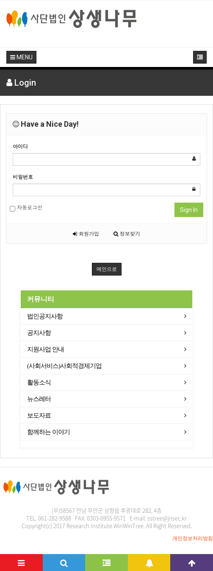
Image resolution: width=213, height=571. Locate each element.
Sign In (189, 209)
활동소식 (39, 382)
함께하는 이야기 (48, 432)
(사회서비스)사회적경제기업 (64, 365)
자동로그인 (26, 207)
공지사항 (39, 332)
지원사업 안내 (45, 349)
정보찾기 (126, 233)
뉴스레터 (39, 399)
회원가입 (86, 233)
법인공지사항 (45, 316)
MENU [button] (21, 57)
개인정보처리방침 (192, 538)
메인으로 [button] (107, 269)
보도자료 (39, 415)
